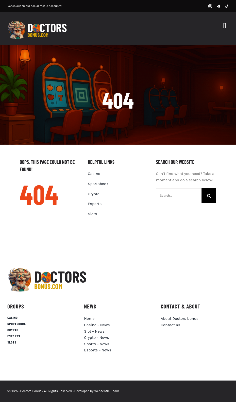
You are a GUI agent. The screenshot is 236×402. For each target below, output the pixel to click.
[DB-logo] (38, 21)
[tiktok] (227, 6)
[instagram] (210, 6)
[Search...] (179, 195)
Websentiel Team (106, 391)
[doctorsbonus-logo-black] (48, 268)
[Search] (209, 195)
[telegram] (218, 6)
